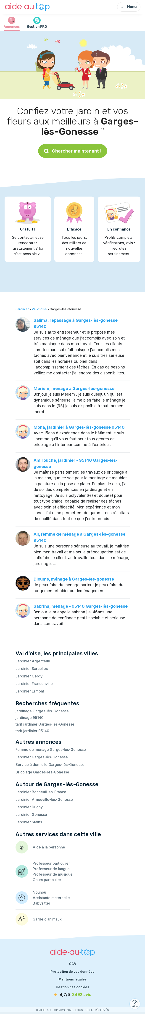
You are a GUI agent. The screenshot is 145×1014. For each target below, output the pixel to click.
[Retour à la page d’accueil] (27, 7)
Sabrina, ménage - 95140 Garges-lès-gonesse (81, 606)
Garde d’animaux (47, 919)
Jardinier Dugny (29, 807)
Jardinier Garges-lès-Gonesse (42, 757)
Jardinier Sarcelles (32, 668)
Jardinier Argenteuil (33, 661)
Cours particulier (47, 879)
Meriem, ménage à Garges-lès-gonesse (74, 388)
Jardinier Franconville (34, 683)
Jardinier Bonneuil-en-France (41, 792)
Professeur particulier (51, 863)
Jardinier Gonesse (31, 814)
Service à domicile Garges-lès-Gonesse (50, 764)
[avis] (72, 995)
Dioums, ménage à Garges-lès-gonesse (74, 579)
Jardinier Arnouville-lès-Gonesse (44, 799)
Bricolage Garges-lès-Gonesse (42, 772)
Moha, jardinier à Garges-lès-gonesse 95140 (79, 427)
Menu (129, 7)
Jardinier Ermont (30, 691)
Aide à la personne (49, 847)
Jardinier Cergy (29, 676)
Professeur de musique (53, 874)
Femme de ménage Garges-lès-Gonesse (51, 749)
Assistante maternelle (51, 897)
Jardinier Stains (29, 822)
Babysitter (41, 903)
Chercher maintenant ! (73, 151)
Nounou (39, 892)
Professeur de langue (51, 868)
